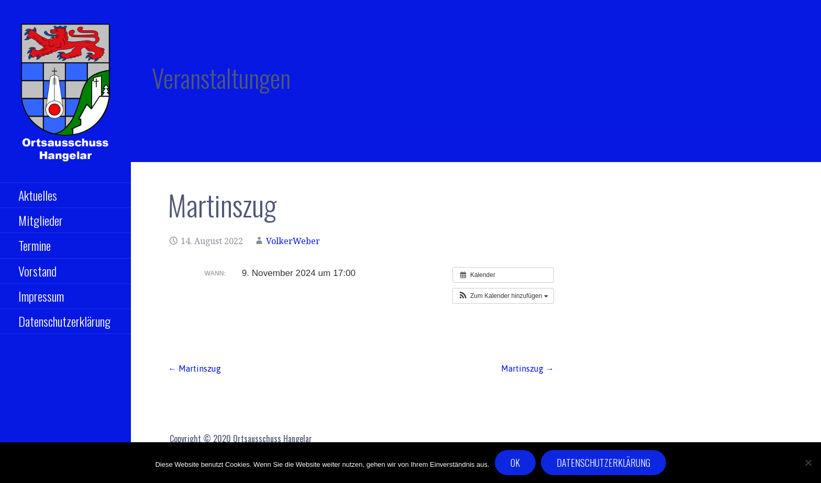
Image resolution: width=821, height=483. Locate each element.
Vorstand (37, 270)
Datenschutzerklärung (64, 321)
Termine (34, 245)
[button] (503, 296)
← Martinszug (194, 368)
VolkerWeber (293, 241)
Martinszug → (527, 368)
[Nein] (808, 462)
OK (515, 462)
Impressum (41, 295)
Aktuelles (37, 195)
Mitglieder (40, 220)
